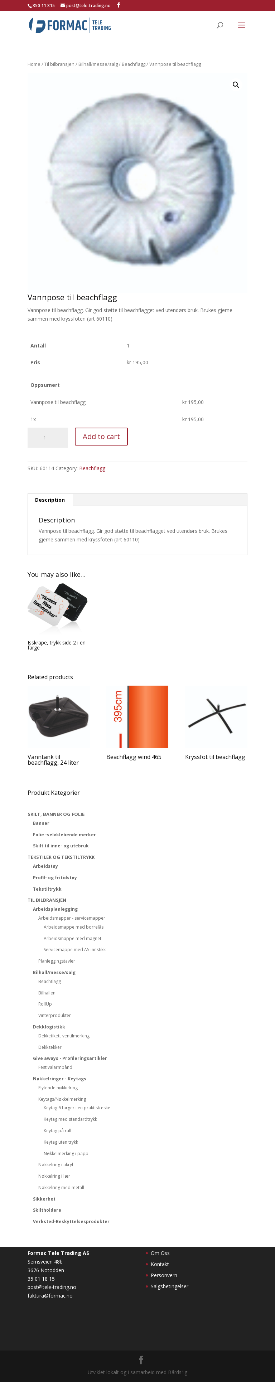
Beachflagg (133, 64)
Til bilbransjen (59, 64)
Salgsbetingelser (169, 1286)
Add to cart (101, 436)
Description (50, 499)
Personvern (164, 1275)
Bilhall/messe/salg (98, 64)
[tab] (50, 500)
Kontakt (160, 1264)
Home (34, 64)
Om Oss (160, 1253)
